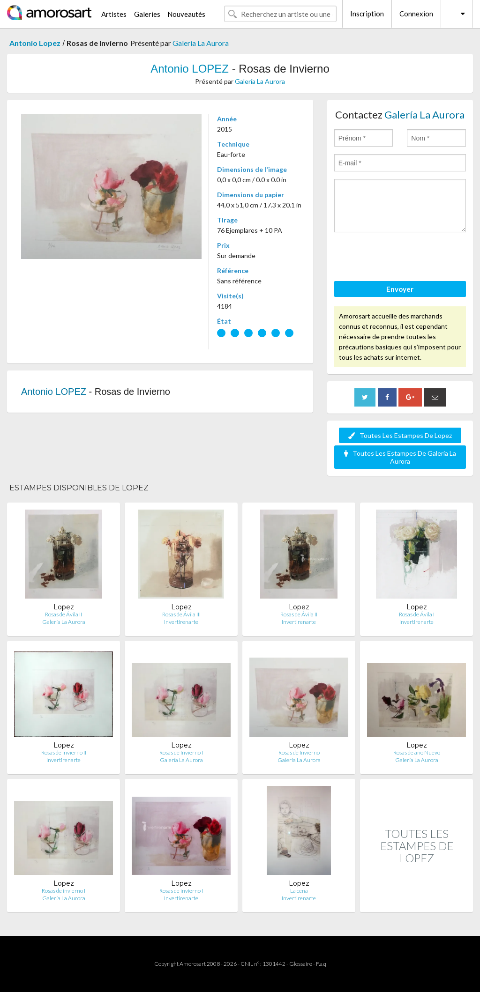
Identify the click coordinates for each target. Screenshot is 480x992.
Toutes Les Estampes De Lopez (400, 435)
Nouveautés (186, 14)
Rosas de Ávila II (63, 614)
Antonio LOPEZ (189, 68)
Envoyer (399, 289)
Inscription (367, 13)
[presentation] (405, 258)
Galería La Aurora (200, 42)
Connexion (416, 13)
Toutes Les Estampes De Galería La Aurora (400, 457)
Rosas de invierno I (63, 890)
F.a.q (321, 963)
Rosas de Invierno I (181, 752)
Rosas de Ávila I (417, 614)
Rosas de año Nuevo (416, 752)
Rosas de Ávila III (181, 614)
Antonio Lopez (34, 42)
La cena (299, 890)
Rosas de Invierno (299, 752)
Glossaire (300, 963)
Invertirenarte (181, 621)
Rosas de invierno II (63, 752)
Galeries (147, 14)
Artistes (114, 14)
